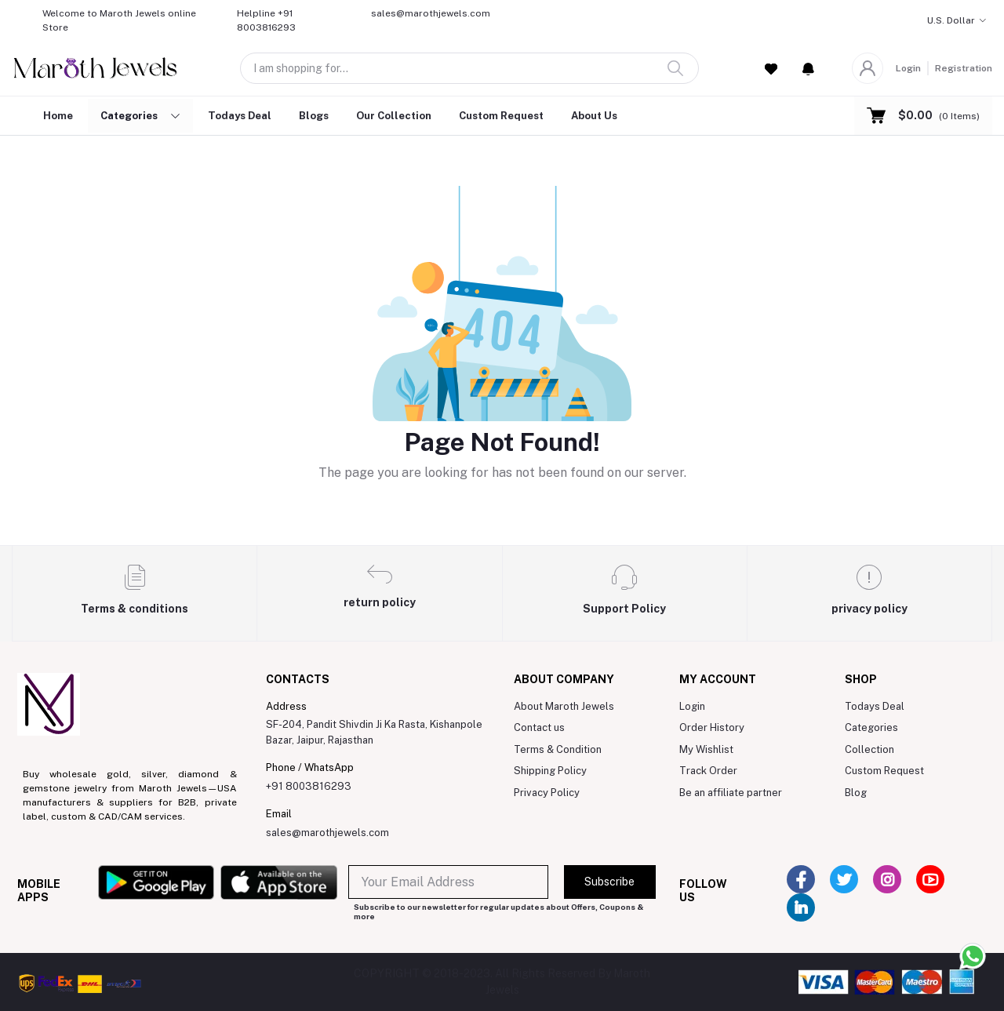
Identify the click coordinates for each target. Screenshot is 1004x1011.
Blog (856, 792)
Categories (871, 727)
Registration (963, 68)
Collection (869, 749)
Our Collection (393, 116)
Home (58, 116)
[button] (808, 68)
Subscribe (609, 881)
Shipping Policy (550, 770)
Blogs (314, 116)
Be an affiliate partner (730, 792)
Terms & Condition (558, 749)
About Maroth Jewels (564, 706)
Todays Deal (239, 116)
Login (908, 68)
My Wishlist (706, 749)
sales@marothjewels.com (327, 832)
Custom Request (501, 116)
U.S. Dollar (951, 20)
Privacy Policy (547, 792)
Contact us (539, 727)
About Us (594, 116)
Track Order (708, 770)
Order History (711, 727)
